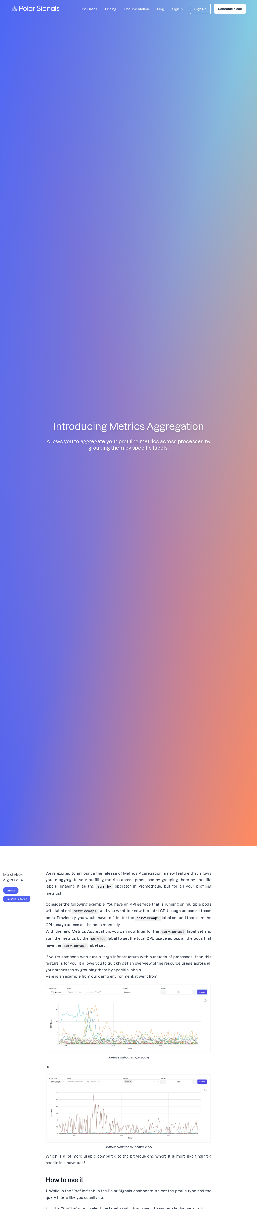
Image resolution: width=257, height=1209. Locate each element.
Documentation (136, 8)
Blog (160, 8)
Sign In (177, 8)
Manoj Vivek (12, 874)
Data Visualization (16, 898)
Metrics (10, 890)
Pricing (110, 8)
